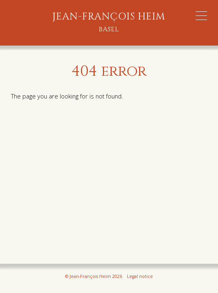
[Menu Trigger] (201, 16)
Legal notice (140, 276)
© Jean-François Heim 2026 (93, 276)
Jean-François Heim (109, 22)
